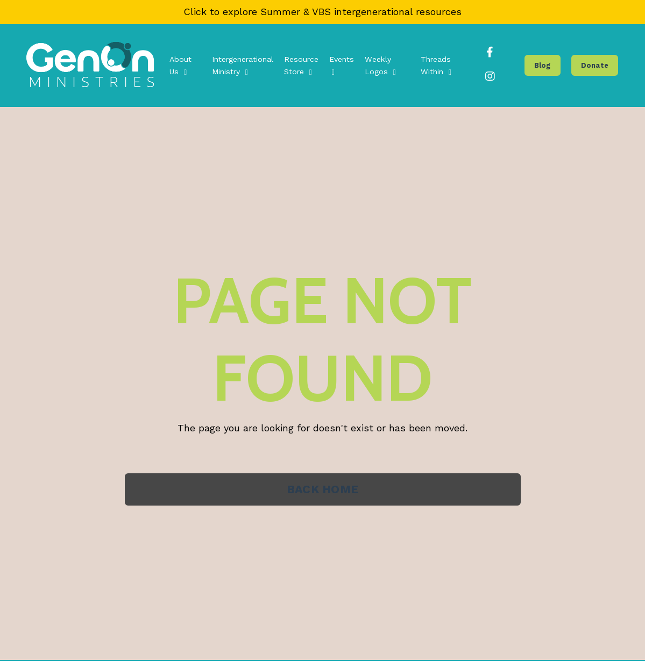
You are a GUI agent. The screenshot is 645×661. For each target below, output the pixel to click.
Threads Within (436, 65)
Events (342, 65)
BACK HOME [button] (322, 489)
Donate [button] (595, 65)
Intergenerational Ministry (244, 65)
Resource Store (303, 65)
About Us (183, 65)
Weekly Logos (380, 65)
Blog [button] (543, 65)
